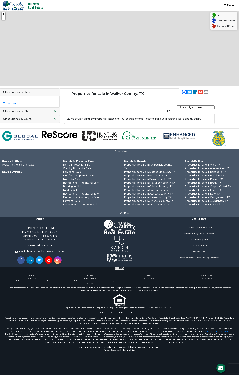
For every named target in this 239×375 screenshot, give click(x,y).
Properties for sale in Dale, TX (202, 193)
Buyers (90, 275)
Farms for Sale (71, 201)
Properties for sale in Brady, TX (203, 182)
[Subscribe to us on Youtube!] (48, 260)
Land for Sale (70, 190)
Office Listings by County (17, 118)
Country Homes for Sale (77, 168)
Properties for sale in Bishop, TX (204, 179)
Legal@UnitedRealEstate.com (216, 331)
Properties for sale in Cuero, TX (203, 190)
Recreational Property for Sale (81, 182)
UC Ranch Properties (199, 239)
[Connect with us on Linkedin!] (30, 260)
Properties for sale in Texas (18, 164)
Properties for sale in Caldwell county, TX (148, 186)
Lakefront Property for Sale (79, 175)
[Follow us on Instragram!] (58, 260)
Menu (229, 5)
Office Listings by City (15, 111)
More (124, 212)
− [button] (3, 18)
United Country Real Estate (199, 227)
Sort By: (169, 109)
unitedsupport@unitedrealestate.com (171, 321)
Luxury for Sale (71, 179)
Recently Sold (207, 278)
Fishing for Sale (72, 172)
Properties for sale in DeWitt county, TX (147, 179)
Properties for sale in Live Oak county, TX (148, 190)
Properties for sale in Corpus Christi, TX (208, 186)
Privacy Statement (90, 278)
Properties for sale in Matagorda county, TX (149, 172)
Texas (9, 103)
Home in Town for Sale (76, 164)
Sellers (148, 275)
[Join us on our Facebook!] (21, 260)
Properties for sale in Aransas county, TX (148, 197)
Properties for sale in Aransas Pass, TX (207, 168)
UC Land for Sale (199, 245)
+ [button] (3, 14)
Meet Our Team (207, 275)
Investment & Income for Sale (80, 204)
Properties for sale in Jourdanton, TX (206, 201)
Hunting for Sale (72, 186)
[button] (30, 111)
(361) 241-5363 (46, 239)
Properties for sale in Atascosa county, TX (148, 193)
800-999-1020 (167, 308)
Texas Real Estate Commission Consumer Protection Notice (31, 281)
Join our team (199, 251)
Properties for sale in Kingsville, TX (205, 204)
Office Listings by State (16, 92)
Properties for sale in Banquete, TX (205, 172)
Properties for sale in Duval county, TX (146, 204)
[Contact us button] (220, 368)
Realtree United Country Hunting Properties (199, 257)
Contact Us (31, 278)
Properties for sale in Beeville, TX (204, 175)
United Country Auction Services (199, 233)
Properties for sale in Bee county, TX (145, 175)
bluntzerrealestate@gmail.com (45, 251)
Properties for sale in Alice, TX (202, 164)
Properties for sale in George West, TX (207, 197)
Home (31, 275)
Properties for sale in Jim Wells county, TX (149, 201)
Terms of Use (149, 278)
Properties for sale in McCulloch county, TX (149, 182)
